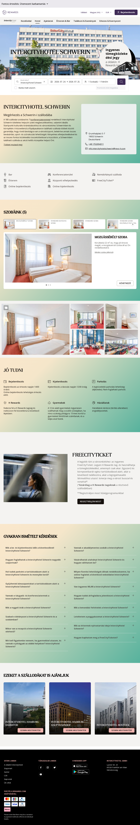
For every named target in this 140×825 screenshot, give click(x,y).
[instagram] (47, 767)
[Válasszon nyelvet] (96, 12)
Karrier (6, 772)
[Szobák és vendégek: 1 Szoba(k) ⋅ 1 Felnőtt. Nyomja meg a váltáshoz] (98, 81)
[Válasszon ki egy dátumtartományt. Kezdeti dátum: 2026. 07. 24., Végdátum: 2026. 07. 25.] (64, 81)
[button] (36, 329)
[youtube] (40, 774)
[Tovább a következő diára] (132, 224)
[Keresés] (121, 81)
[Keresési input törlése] (44, 81)
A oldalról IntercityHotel (13, 765)
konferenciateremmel (40, 119)
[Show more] (6, 307)
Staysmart (8, 768)
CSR (5, 775)
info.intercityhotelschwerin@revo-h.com (107, 149)
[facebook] (40, 767)
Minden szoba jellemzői (104, 252)
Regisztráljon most (90, 501)
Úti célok (7, 783)
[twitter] (54, 767)
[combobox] (31, 81)
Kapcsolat (8, 779)
